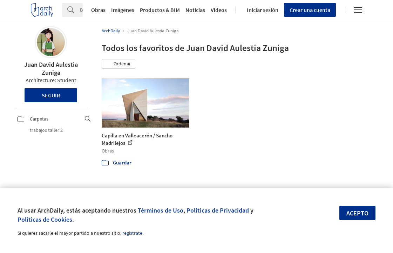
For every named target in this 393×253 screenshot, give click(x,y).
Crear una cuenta (310, 9)
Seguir (51, 95)
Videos (219, 10)
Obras (98, 10)
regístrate (132, 233)
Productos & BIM (160, 10)
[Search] (81, 10)
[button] (118, 64)
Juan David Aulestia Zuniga (51, 68)
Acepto (357, 213)
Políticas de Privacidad (218, 210)
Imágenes (122, 10)
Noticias (195, 10)
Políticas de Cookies (45, 219)
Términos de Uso (160, 210)
